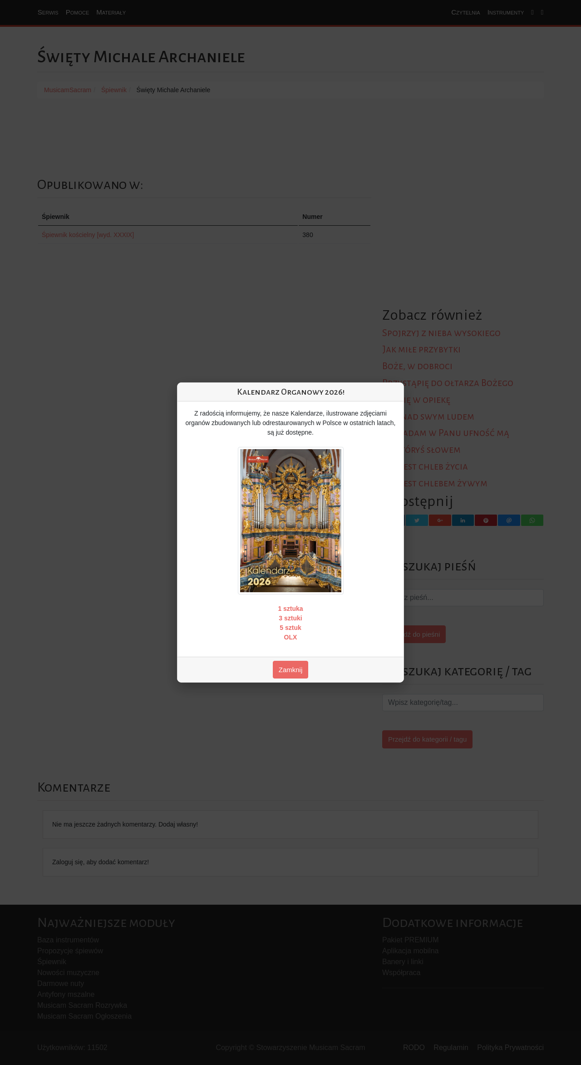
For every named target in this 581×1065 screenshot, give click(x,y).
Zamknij (291, 670)
